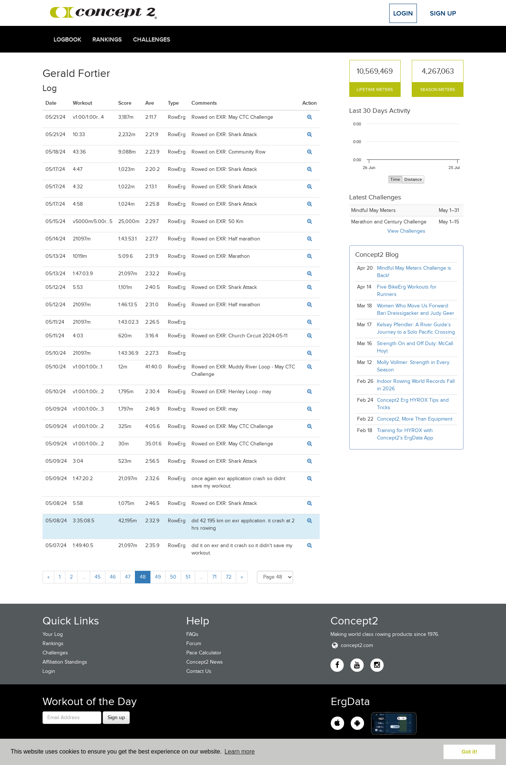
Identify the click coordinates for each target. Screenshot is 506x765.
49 (158, 577)
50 (173, 577)
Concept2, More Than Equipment (414, 419)
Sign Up (443, 13)
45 (98, 577)
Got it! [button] (469, 752)
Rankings (107, 39)
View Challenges (406, 231)
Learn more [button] (239, 751)
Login (403, 13)
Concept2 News (204, 662)
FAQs (192, 634)
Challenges (151, 39)
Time (395, 179)
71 (214, 577)
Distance (413, 179)
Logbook (67, 39)
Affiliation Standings (65, 662)
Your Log (53, 634)
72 (228, 577)
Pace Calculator (203, 653)
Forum (193, 643)
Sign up (116, 717)
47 (127, 577)
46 (113, 577)
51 (188, 577)
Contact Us (198, 671)
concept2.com (351, 645)
